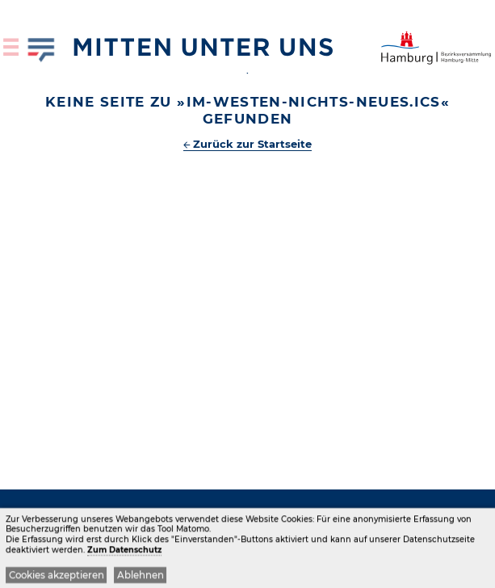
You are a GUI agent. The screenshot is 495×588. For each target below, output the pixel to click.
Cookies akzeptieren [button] (56, 577)
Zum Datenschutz (124, 552)
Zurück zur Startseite (252, 143)
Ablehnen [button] (140, 577)
